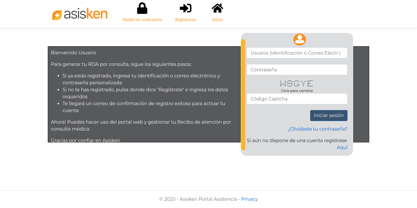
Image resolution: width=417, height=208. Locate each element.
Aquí (342, 147)
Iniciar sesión (329, 115)
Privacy (249, 199)
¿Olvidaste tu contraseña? (318, 129)
